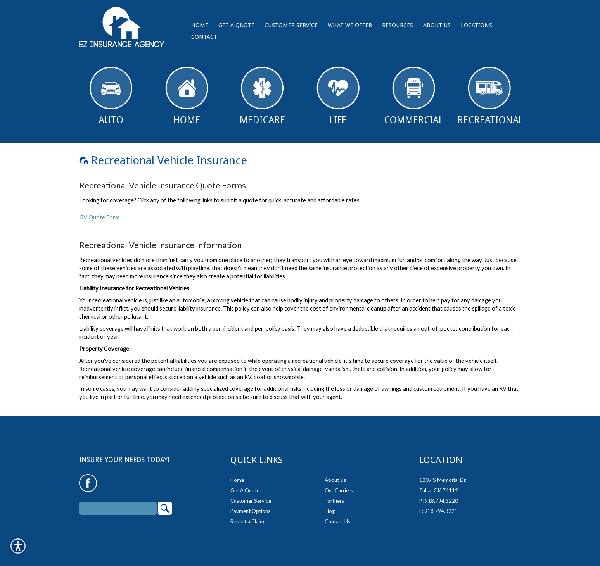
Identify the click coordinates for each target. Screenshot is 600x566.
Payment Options (250, 506)
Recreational (490, 96)
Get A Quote (244, 485)
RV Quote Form (99, 217)
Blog (330, 506)
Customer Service (250, 495)
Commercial (413, 96)
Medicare (262, 96)
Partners (334, 495)
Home (186, 96)
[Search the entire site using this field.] (118, 503)
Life (338, 96)
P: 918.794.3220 (438, 495)
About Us (335, 475)
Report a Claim (247, 516)
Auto (111, 96)
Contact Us (337, 516)
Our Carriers (339, 485)
